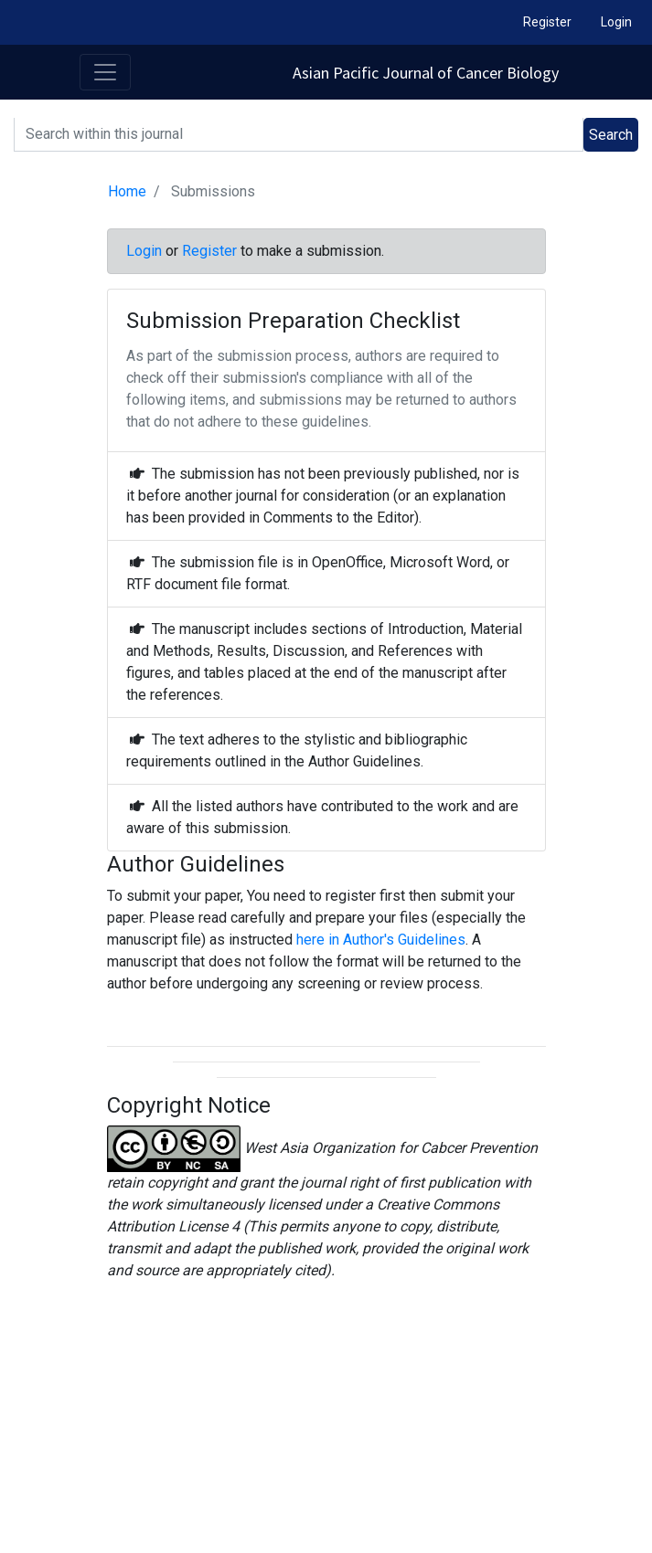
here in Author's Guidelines (380, 939)
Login (616, 22)
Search (611, 134)
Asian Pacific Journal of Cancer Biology (426, 72)
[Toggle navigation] (105, 72)
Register (547, 22)
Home (127, 191)
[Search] (298, 135)
